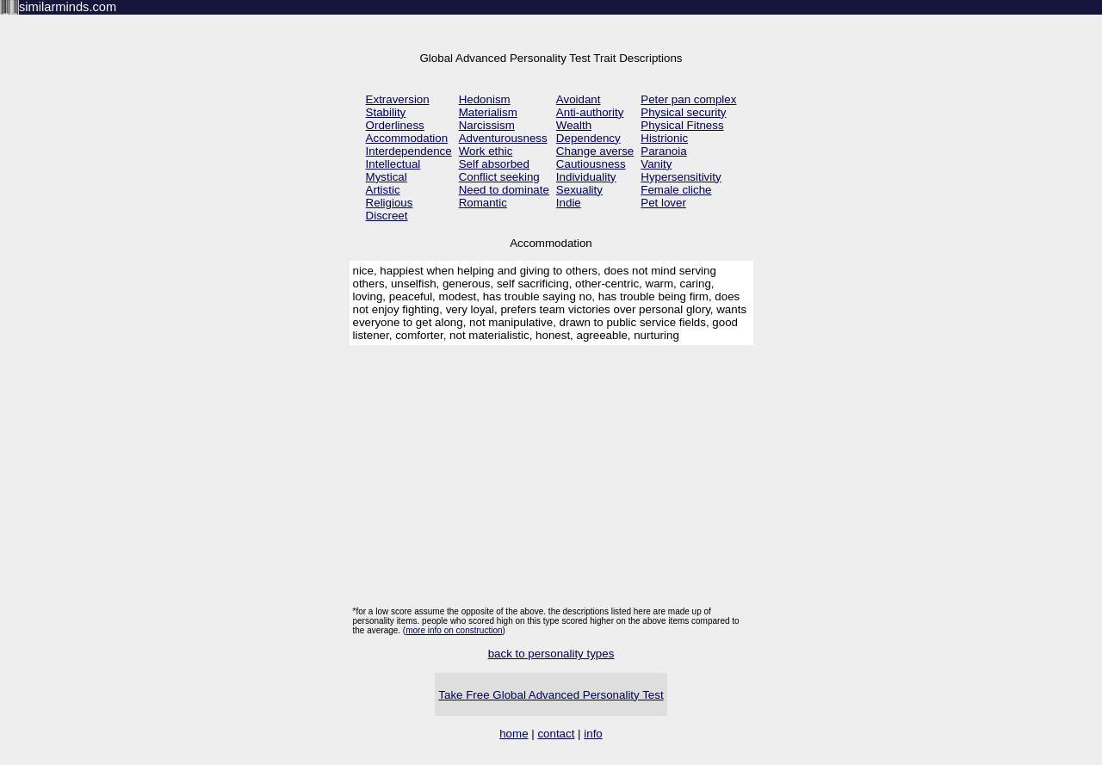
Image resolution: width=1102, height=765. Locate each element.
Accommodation (407, 138)
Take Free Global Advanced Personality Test (550, 694)
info (593, 733)
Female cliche (676, 189)
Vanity (656, 163)
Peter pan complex (688, 99)
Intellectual (393, 163)
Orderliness (395, 125)
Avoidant (578, 99)
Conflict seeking (499, 176)
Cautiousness (591, 163)
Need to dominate (504, 189)
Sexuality (579, 189)
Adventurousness (503, 138)
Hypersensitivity (681, 176)
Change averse (595, 151)
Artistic (383, 189)
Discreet (387, 215)
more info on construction (454, 630)
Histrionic (664, 138)
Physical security (683, 112)
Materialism (488, 112)
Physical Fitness (682, 125)
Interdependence (409, 151)
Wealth (573, 125)
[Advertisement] (551, 477)
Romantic (483, 202)
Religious (389, 202)
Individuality (586, 176)
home (513, 733)
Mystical (386, 176)
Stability (386, 112)
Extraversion (398, 99)
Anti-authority (590, 112)
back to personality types (551, 653)
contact (555, 733)
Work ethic (486, 151)
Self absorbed (494, 163)
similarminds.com (67, 7)
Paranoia (663, 151)
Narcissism (487, 125)
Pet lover (663, 202)
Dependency (588, 138)
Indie (568, 202)
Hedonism (485, 99)
